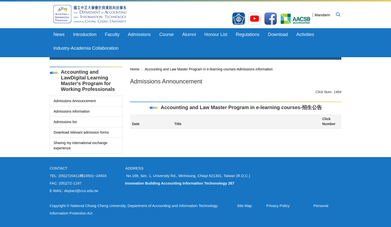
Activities (305, 34)
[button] (337, 14)
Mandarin (322, 15)
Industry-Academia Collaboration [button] (85, 48)
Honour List (215, 34)
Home (134, 69)
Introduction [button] (85, 34)
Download (278, 34)
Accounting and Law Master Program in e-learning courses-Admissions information (209, 69)
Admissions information (72, 111)
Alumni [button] (189, 34)
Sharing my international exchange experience (80, 145)
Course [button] (166, 34)
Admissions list (65, 122)
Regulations (248, 34)
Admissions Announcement (75, 101)
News (59, 34)
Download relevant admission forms (81, 132)
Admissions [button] (139, 34)
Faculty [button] (112, 34)
